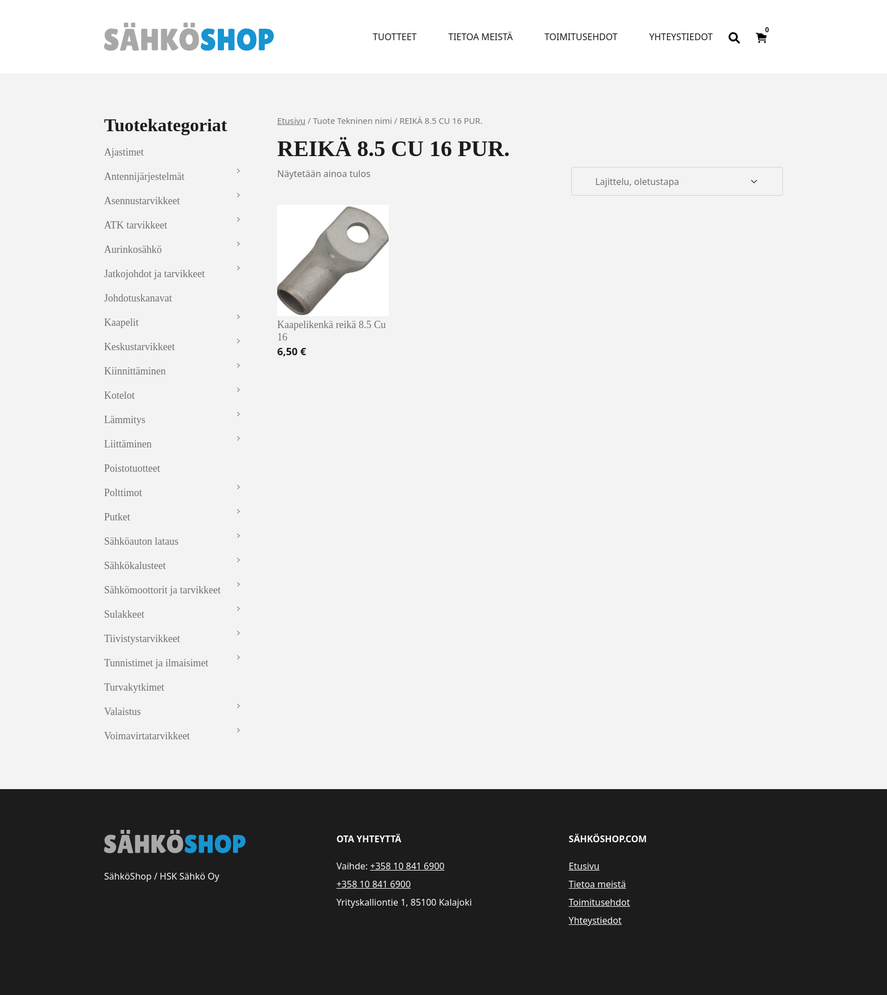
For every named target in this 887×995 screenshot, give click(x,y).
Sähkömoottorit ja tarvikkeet (162, 590)
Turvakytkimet (134, 687)
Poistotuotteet (132, 468)
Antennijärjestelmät (144, 176)
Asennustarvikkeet (142, 200)
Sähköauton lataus (141, 541)
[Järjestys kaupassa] (677, 181)
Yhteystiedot (681, 37)
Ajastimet (124, 152)
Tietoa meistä (481, 37)
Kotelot (119, 395)
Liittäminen (128, 444)
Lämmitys (124, 419)
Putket (117, 517)
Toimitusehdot (580, 37)
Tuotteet (394, 37)
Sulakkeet (124, 614)
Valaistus (122, 711)
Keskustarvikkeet (139, 346)
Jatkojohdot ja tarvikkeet (154, 273)
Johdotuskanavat (138, 298)
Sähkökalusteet (135, 565)
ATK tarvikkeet (135, 225)
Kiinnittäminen (135, 371)
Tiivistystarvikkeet (142, 638)
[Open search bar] (734, 37)
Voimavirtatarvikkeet (147, 736)
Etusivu (291, 120)
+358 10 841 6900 (407, 866)
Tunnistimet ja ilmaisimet (156, 663)
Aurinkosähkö (133, 249)
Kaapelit (121, 322)
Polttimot (123, 492)
